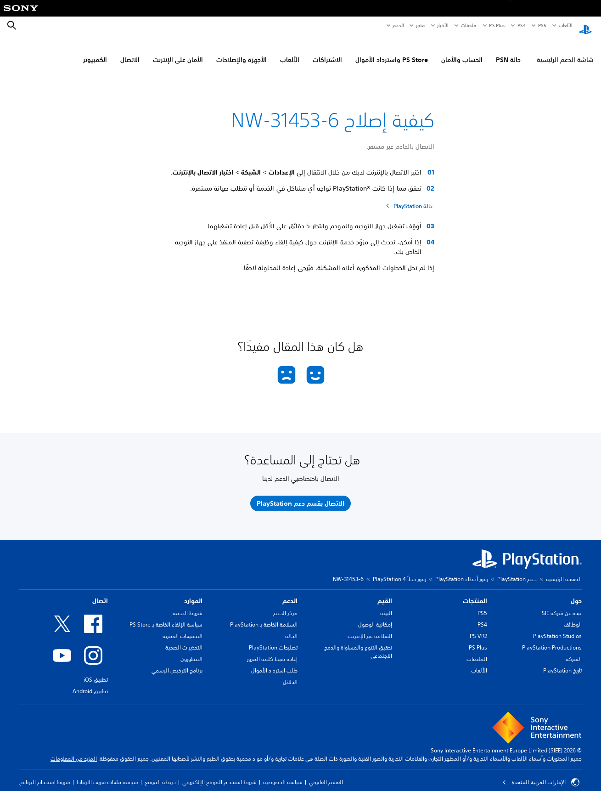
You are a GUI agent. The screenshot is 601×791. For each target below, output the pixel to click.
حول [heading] (576, 592)
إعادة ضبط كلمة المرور (272, 650)
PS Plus (497, 25)
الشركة (574, 650)
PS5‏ (541, 25)
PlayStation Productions (552, 639)
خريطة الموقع (160, 773)
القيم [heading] (384, 592)
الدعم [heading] (290, 592)
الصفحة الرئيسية (564, 570)
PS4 (521, 25)
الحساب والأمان (462, 51)
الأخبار (442, 25)
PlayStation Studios (557, 627)
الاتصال (130, 51)
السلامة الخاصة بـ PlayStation (264, 616)
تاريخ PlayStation (562, 662)
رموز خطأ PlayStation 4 (399, 570)
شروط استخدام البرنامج (44, 773)
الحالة (291, 627)
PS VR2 (478, 627)
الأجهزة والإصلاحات (241, 51)
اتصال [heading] (100, 592)
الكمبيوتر (95, 51)
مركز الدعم (285, 604)
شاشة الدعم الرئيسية (565, 51)
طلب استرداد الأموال (274, 662)
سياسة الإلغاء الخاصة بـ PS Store (165, 616)
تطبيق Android (90, 682)
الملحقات (476, 650)
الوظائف (573, 616)
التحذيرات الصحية (183, 639)
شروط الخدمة (187, 604)
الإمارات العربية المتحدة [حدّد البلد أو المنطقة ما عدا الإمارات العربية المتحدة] (541, 773)
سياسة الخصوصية (283, 773)
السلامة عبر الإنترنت (370, 627)
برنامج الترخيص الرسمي (177, 662)
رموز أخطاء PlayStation (461, 570)
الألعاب (565, 25)
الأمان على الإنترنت (178, 51)
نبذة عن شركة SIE (562, 604)
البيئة (386, 604)
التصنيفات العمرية (182, 627)
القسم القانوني (326, 773)
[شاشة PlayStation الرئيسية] (585, 25)
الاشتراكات (327, 51)
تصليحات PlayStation (273, 639)
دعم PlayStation (517, 570)
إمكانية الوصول (375, 616)
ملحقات (468, 25)
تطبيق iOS (96, 671)
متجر (420, 25)
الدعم (398, 25)
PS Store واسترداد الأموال (391, 51)
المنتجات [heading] (475, 592)
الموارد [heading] (193, 592)
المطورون (191, 650)
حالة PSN (508, 51)
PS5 (482, 604)
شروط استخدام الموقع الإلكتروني (219, 773)
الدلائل (290, 673)
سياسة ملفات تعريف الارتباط (107, 773)
